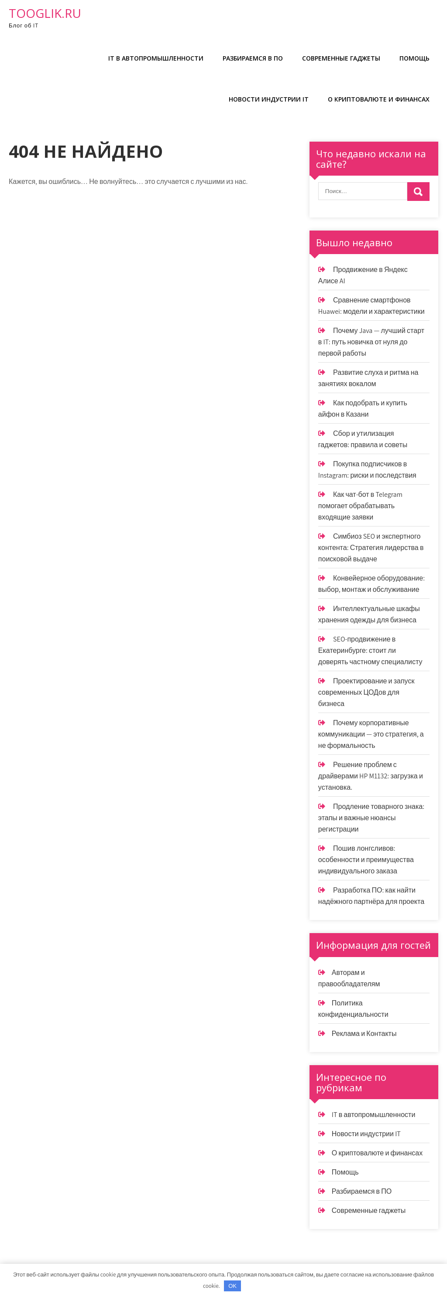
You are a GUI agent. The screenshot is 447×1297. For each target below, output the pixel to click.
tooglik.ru (45, 13)
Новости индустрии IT (269, 99)
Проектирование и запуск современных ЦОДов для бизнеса (366, 692)
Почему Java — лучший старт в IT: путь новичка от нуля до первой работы (371, 342)
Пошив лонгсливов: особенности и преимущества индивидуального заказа (366, 860)
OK (232, 1286)
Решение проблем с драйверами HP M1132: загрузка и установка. (370, 776)
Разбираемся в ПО (253, 58)
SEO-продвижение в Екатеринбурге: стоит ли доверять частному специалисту (370, 650)
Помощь (414, 58)
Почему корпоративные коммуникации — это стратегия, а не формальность (371, 734)
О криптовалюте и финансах (379, 99)
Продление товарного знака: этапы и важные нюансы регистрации (371, 818)
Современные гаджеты (341, 58)
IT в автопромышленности (155, 58)
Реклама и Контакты (364, 1033)
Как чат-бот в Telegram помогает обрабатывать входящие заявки (360, 506)
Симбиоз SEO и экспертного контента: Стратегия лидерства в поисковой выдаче (371, 548)
